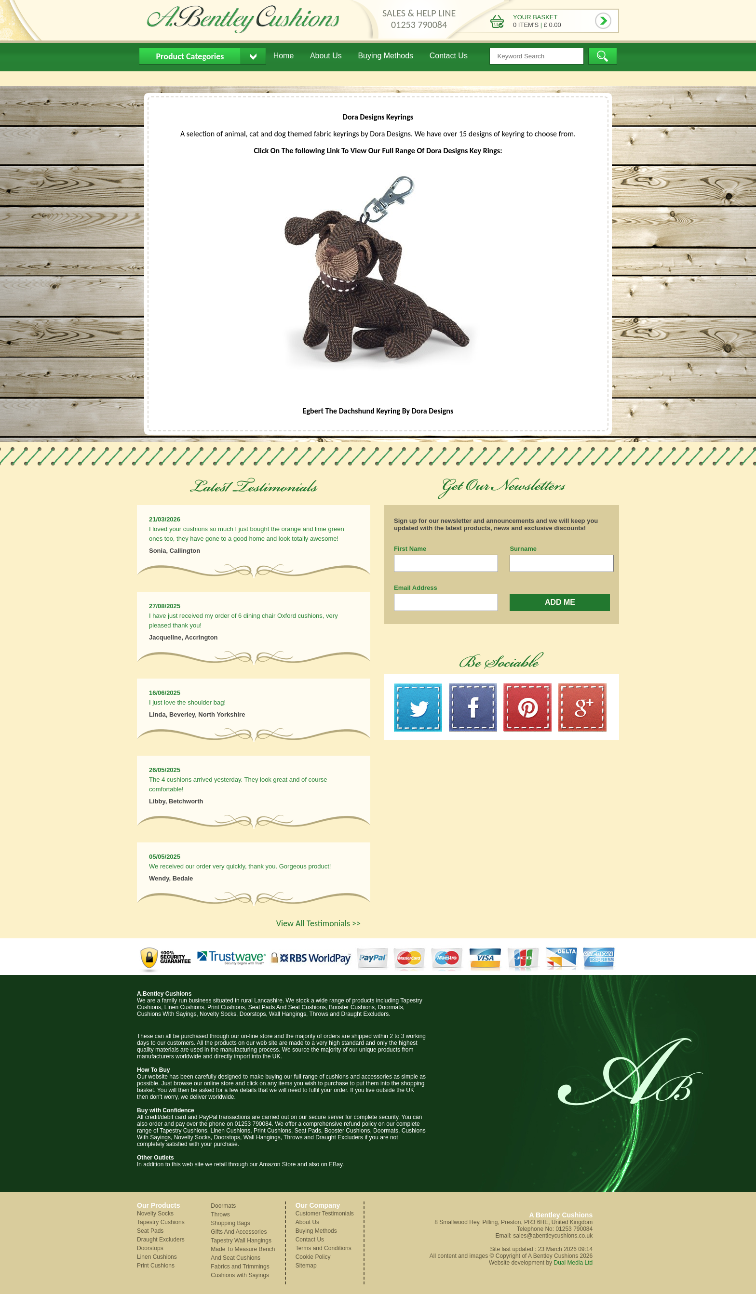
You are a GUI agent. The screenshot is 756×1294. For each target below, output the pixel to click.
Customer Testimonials (325, 1213)
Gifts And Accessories (239, 1231)
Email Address (415, 587)
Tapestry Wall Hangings (241, 1240)
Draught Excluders (161, 1239)
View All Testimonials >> (318, 923)
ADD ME (560, 602)
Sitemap (306, 1265)
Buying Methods (385, 56)
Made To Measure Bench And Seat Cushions (243, 1253)
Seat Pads (150, 1230)
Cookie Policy (313, 1257)
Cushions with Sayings (240, 1275)
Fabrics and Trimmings (240, 1266)
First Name (410, 548)
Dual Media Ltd (573, 1262)
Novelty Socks (155, 1213)
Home (283, 56)
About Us (326, 56)
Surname (523, 548)
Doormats (223, 1205)
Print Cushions (156, 1265)
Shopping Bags (230, 1223)
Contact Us (449, 56)
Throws (220, 1214)
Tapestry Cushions (161, 1222)
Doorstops (150, 1248)
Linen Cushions (157, 1257)
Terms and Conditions (323, 1248)
